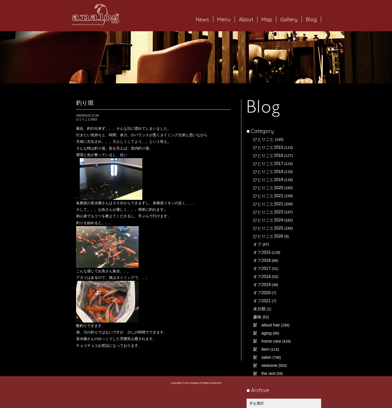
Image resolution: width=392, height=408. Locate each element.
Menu (224, 19)
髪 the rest (264, 373)
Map (266, 19)
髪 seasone (265, 365)
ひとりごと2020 (268, 188)
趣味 (257, 317)
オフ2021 (262, 301)
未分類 (259, 309)
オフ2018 (262, 276)
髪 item (261, 349)
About (246, 19)
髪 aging (262, 333)
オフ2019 (262, 284)
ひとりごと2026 (268, 236)
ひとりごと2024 (268, 220)
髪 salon (262, 357)
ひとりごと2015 (268, 147)
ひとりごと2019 (268, 179)
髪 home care (267, 341)
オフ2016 (262, 260)
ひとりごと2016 (268, 155)
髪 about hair (266, 325)
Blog (311, 19)
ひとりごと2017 (268, 163)
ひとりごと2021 (268, 196)
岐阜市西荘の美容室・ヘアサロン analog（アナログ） (95, 16)
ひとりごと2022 (268, 204)
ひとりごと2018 (268, 171)
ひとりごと (263, 139)
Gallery (289, 19)
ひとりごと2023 (268, 212)
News (202, 19)
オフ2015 (262, 252)
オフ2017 (262, 268)
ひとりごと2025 (268, 228)
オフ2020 (262, 292)
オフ (257, 244)
